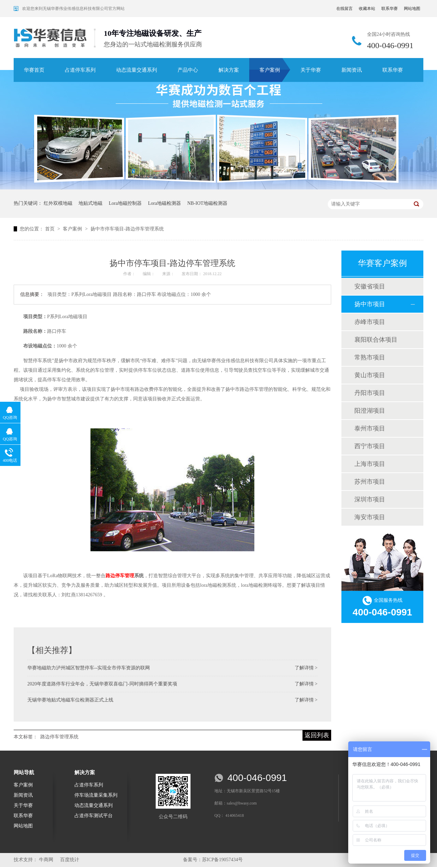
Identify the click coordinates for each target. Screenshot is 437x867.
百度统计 (69, 859)
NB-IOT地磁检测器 (207, 203)
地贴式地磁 (90, 203)
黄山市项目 (369, 375)
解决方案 (228, 70)
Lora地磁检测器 (164, 203)
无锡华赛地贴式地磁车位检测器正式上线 (70, 699)
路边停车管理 (119, 575)
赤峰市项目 (369, 321)
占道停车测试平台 (93, 815)
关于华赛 (310, 70)
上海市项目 (369, 463)
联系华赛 (389, 8)
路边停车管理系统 (59, 736)
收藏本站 (367, 8)
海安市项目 (369, 517)
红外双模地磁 (58, 203)
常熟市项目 (369, 357)
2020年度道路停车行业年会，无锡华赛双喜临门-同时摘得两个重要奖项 (102, 683)
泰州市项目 (369, 428)
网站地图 (412, 8)
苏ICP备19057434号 (222, 859)
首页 (50, 228)
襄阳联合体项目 (375, 339)
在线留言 (344, 8)
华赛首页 (34, 70)
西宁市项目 (369, 446)
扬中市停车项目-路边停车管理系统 (127, 228)
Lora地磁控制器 (125, 203)
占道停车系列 (80, 70)
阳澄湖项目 (369, 410)
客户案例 (269, 70)
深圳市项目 (369, 499)
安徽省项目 (369, 286)
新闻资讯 (351, 70)
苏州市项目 (369, 481)
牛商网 (46, 859)
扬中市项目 (369, 304)
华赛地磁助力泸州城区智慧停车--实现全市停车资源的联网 (88, 667)
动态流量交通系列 (136, 70)
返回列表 (317, 735)
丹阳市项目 (369, 392)
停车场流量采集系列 (95, 795)
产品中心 (188, 70)
